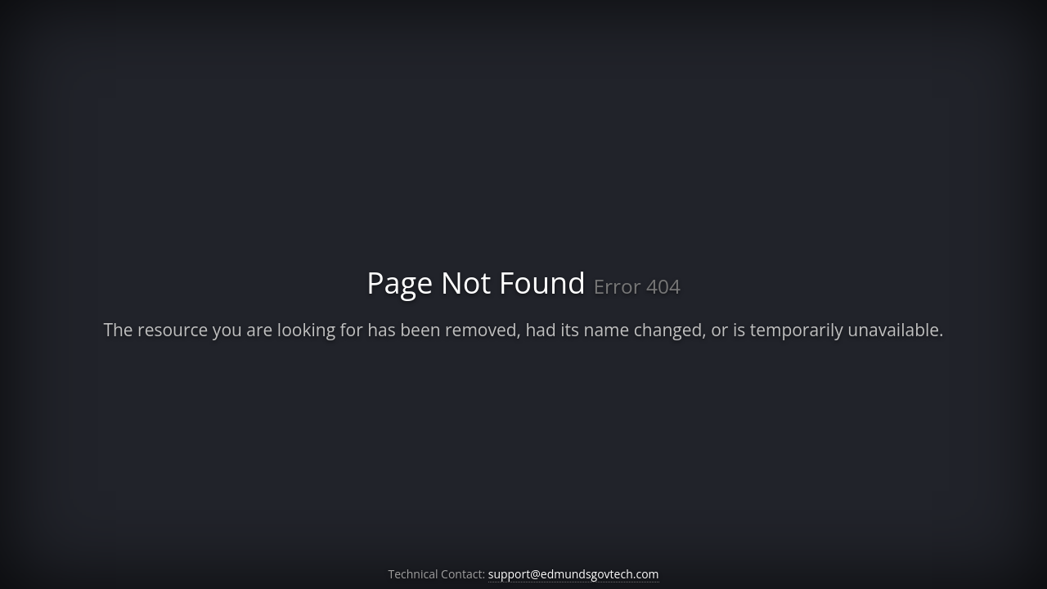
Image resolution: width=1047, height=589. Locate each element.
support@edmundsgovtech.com (573, 574)
